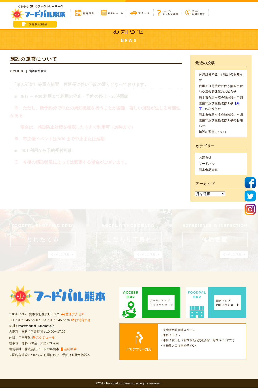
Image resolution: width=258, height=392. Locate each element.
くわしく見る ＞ (62, 258)
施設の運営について (213, 135)
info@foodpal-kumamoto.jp (37, 330)
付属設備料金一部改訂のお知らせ (221, 77)
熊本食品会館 (37, 71)
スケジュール (43, 341)
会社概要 (69, 353)
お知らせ (205, 161)
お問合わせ (81, 324)
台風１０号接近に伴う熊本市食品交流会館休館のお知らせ (221, 89)
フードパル (207, 167)
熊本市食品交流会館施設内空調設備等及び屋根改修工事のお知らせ (221, 105)
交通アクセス (73, 318)
